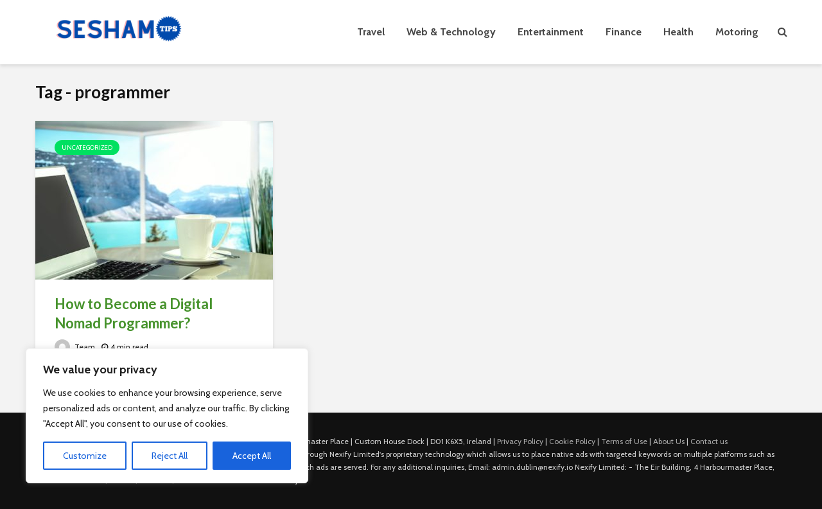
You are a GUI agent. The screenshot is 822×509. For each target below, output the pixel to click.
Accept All (251, 455)
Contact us (709, 441)
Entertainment (551, 32)
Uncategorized (87, 147)
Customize (85, 455)
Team (75, 347)
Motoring (736, 32)
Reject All (170, 455)
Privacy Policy (520, 441)
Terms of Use (624, 441)
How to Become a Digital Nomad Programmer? (134, 313)
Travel (371, 32)
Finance (624, 32)
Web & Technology (451, 32)
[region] (167, 415)
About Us (669, 441)
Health (678, 32)
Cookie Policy (572, 441)
